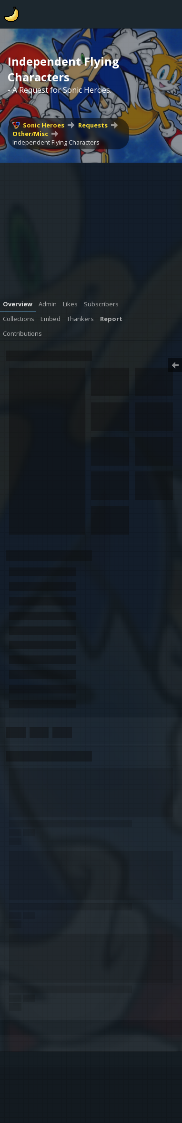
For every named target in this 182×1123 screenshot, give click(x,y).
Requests (93, 125)
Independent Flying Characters (56, 142)
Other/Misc (30, 133)
